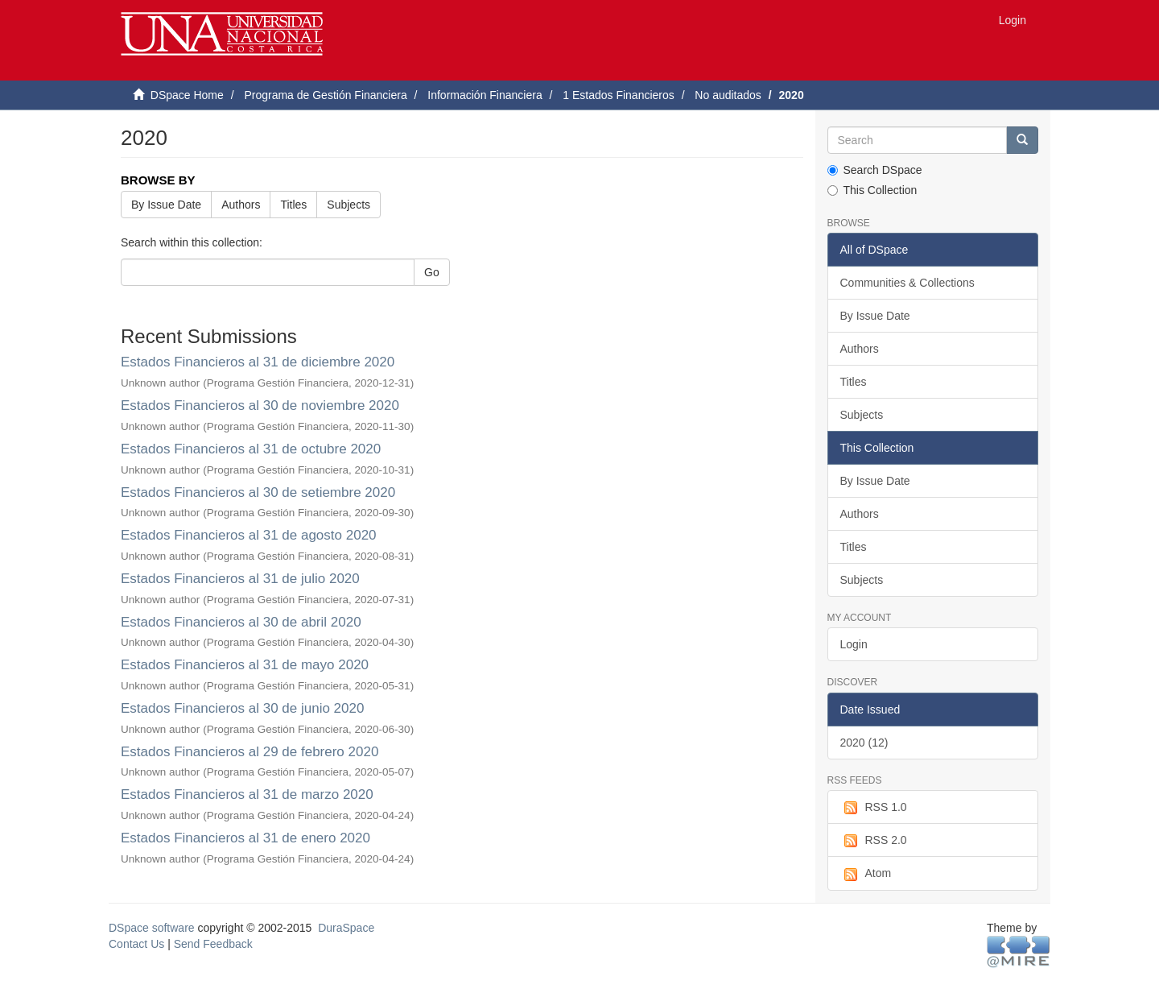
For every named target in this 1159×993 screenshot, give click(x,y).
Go (431, 272)
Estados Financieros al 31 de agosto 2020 (249, 535)
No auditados (728, 95)
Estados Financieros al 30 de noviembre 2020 (260, 405)
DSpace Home (187, 95)
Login (854, 644)
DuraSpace (346, 927)
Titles (293, 204)
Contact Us (136, 943)
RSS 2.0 (873, 841)
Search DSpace (874, 169)
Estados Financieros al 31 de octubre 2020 (251, 449)
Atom (866, 874)
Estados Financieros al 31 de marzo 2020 (247, 794)
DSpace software (152, 927)
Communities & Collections (907, 282)
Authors (240, 204)
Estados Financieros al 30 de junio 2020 (242, 708)
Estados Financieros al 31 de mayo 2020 (245, 664)
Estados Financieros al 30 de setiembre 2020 (258, 492)
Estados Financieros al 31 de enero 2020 (245, 838)
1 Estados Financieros (618, 95)
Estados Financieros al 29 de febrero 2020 (249, 751)
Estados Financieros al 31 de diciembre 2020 (257, 362)
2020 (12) (864, 742)
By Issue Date (166, 204)
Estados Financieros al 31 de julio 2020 (240, 578)
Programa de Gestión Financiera (325, 95)
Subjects (348, 204)
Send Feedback (213, 943)
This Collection (872, 190)
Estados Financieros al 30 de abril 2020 (241, 622)
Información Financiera (484, 95)
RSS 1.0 (873, 808)
